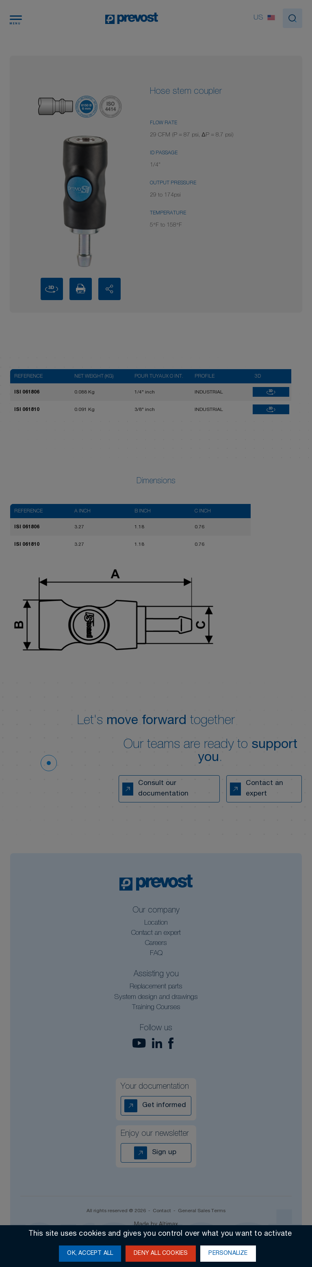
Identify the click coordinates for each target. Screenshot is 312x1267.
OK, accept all (90, 1253)
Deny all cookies (161, 1253)
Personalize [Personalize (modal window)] (227, 1253)
